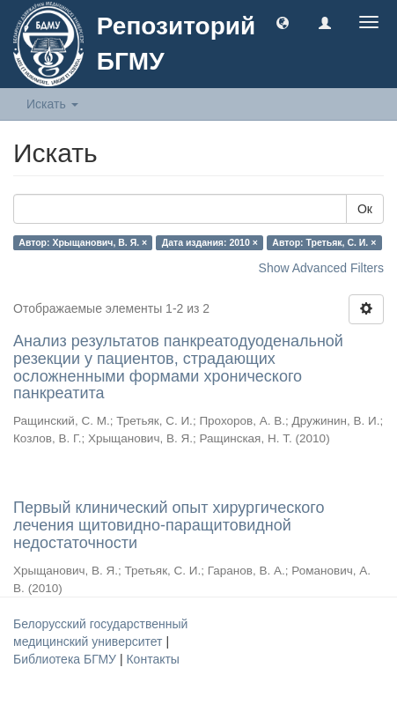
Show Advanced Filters (321, 268)
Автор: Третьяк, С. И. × (324, 242)
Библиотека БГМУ (66, 659)
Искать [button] (52, 104)
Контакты (152, 659)
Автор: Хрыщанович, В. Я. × (82, 242)
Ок (364, 209)
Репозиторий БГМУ (176, 43)
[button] (282, 22)
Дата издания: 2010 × (210, 242)
